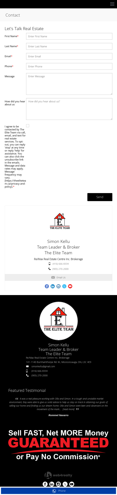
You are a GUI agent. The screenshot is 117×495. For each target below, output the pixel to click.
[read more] (68, 409)
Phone (9, 66)
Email (8, 56)
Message (9, 76)
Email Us (58, 277)
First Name (11, 36)
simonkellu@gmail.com (43, 366)
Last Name (11, 46)
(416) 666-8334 (61, 263)
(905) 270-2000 (60, 268)
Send (99, 197)
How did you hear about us (15, 103)
